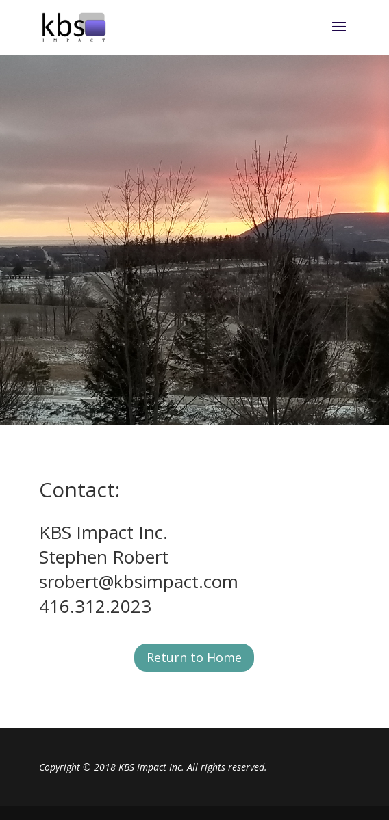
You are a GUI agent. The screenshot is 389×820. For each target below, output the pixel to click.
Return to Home (194, 657)
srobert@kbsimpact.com (138, 581)
